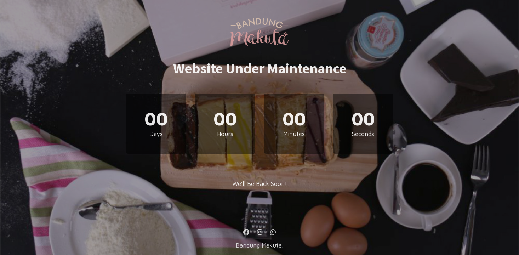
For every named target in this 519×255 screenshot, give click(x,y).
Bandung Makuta (259, 245)
